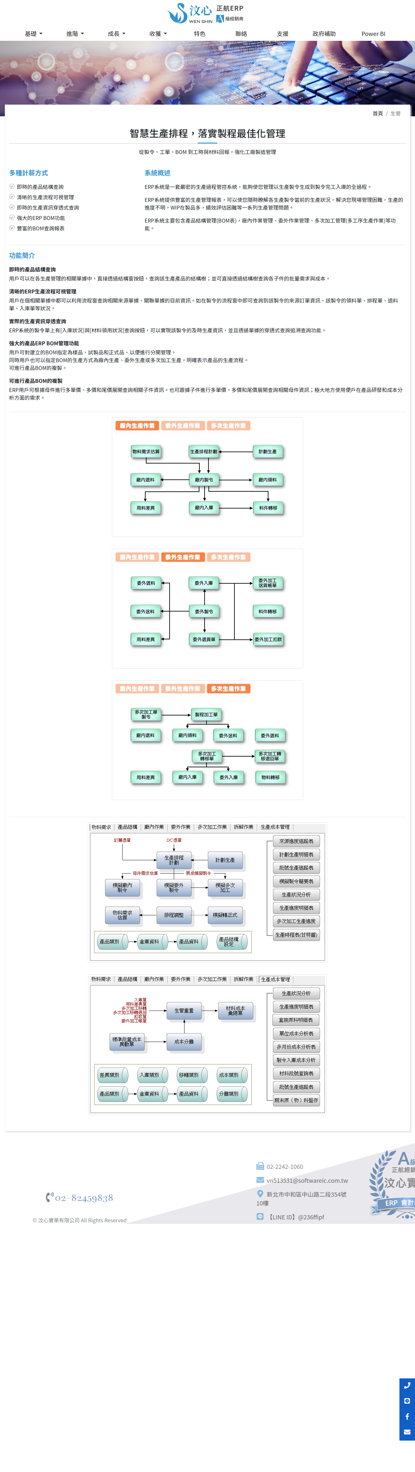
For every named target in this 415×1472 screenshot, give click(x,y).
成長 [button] (114, 33)
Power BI (373, 33)
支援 (283, 33)
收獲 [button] (155, 33)
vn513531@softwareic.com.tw (344, 1180)
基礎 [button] (31, 33)
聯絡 (241, 33)
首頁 (378, 116)
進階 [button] (72, 33)
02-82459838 (35, 1197)
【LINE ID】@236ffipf (332, 1217)
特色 (200, 33)
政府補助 (324, 33)
